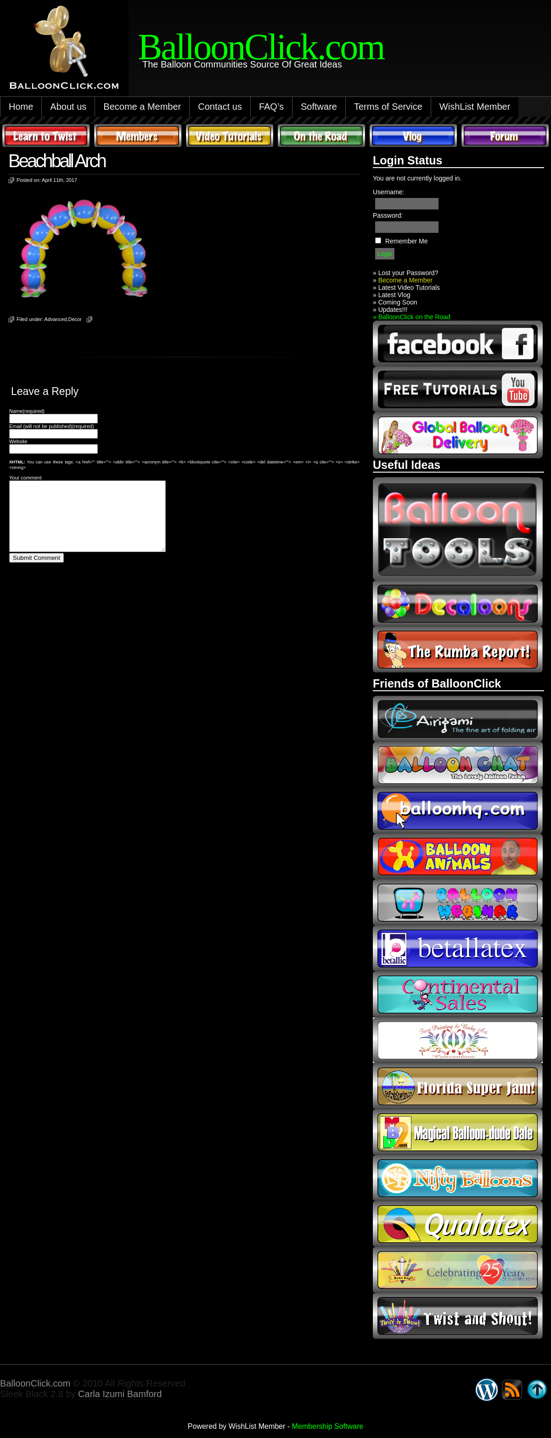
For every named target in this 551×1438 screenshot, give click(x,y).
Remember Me (406, 241)
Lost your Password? (408, 272)
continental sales (458, 994)
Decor (75, 319)
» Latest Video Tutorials (406, 287)
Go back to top (537, 1389)
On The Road (321, 135)
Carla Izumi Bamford (120, 1394)
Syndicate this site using (511, 1389)
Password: (388, 215)
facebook (458, 344)
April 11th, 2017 (59, 180)
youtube (458, 389)
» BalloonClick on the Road (411, 317)
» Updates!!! (390, 309)
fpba (458, 1040)
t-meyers (458, 1270)
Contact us (220, 107)
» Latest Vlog (391, 295)
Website (18, 441)
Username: (388, 192)
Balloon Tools (458, 529)
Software (319, 107)
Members (138, 135)
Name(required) (27, 411)
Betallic (458, 948)
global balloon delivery (458, 435)
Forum (505, 135)
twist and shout (458, 1316)
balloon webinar (458, 902)
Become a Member (142, 107)
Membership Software (328, 1426)
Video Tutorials (230, 135)
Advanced (56, 319)
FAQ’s (271, 107)
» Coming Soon (395, 302)
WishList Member (474, 107)
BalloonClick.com (35, 1383)
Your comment (25, 477)
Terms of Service (388, 107)
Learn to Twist (46, 135)
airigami (458, 719)
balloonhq (458, 811)
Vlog (413, 135)
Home (21, 107)
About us (68, 107)
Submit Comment (36, 571)
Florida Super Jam (458, 1086)
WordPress (486, 1389)
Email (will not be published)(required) (51, 426)
